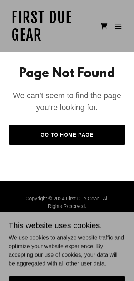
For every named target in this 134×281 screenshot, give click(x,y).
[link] (49, 38)
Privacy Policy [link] (67, 223)
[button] (118, 26)
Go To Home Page (66, 135)
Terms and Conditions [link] (67, 231)
